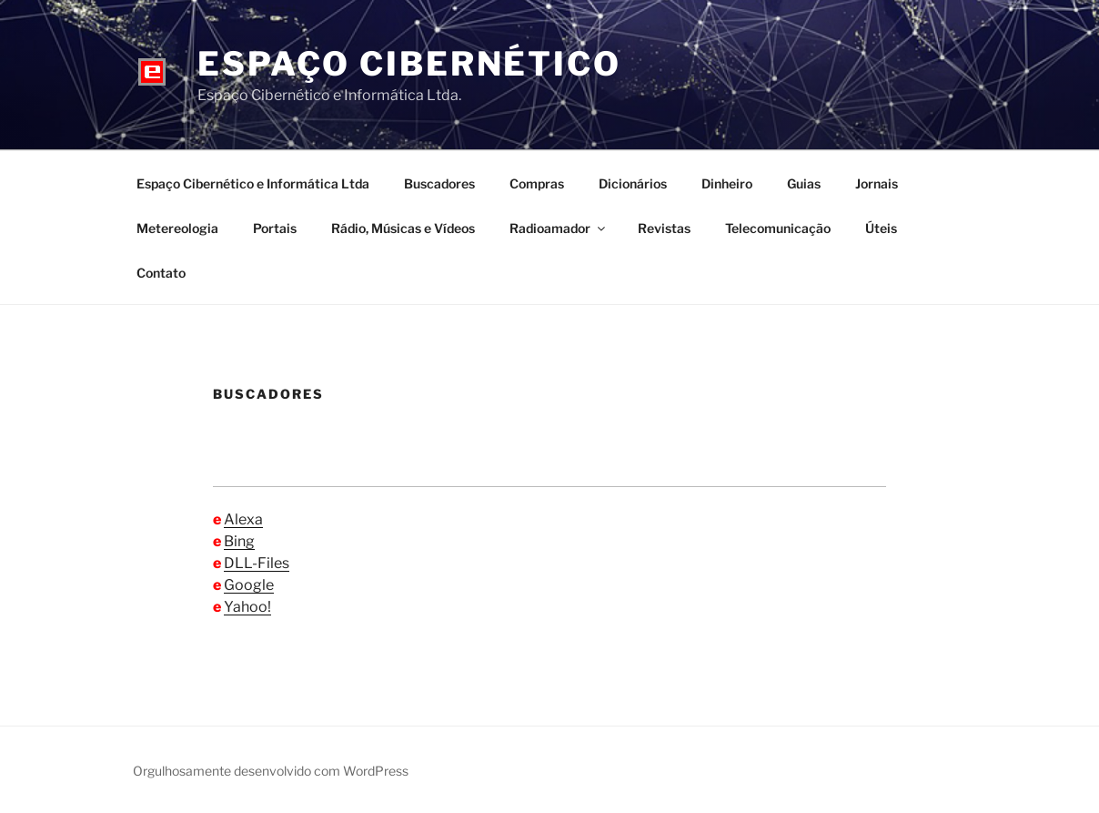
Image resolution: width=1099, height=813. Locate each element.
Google (249, 585)
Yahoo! (247, 606)
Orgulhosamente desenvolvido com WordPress (270, 770)
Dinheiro (726, 183)
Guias (804, 183)
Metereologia (177, 228)
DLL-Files (256, 563)
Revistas (664, 228)
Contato (161, 272)
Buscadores (439, 183)
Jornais (876, 183)
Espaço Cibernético (409, 64)
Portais (275, 228)
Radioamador (558, 228)
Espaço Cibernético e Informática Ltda (252, 183)
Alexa (243, 519)
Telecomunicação (778, 228)
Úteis (881, 228)
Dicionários (633, 183)
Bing (239, 541)
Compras (536, 183)
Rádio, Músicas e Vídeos (403, 228)
